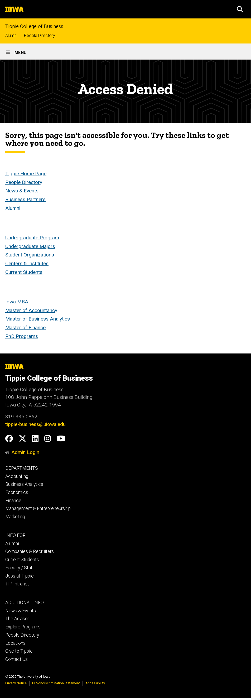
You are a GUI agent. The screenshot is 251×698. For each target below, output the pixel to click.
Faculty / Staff (19, 567)
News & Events (21, 191)
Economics (16, 492)
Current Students (23, 272)
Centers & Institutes (27, 263)
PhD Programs (21, 336)
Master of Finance (25, 327)
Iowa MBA (16, 302)
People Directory (39, 35)
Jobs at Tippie (19, 576)
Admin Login (25, 452)
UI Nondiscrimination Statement (56, 683)
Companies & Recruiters (29, 551)
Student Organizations (29, 255)
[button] (240, 9)
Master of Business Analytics (37, 319)
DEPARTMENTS (21, 468)
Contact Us (16, 659)
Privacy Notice (16, 683)
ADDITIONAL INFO (24, 602)
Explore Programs (23, 626)
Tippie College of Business (34, 26)
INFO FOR (15, 535)
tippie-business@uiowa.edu (35, 424)
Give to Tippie (19, 651)
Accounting (16, 476)
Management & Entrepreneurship (38, 508)
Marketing (15, 516)
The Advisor (17, 618)
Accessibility (95, 683)
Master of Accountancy (31, 310)
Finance (13, 500)
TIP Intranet (17, 583)
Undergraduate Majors (30, 246)
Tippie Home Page (25, 174)
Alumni (11, 35)
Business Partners (25, 199)
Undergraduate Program (32, 238)
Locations (15, 643)
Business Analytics (24, 484)
